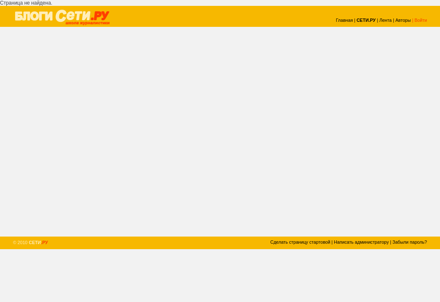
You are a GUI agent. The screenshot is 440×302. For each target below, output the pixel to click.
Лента (385, 20)
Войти (420, 20)
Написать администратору (361, 242)
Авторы (403, 20)
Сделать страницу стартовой (300, 242)
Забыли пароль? (410, 242)
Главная (344, 20)
